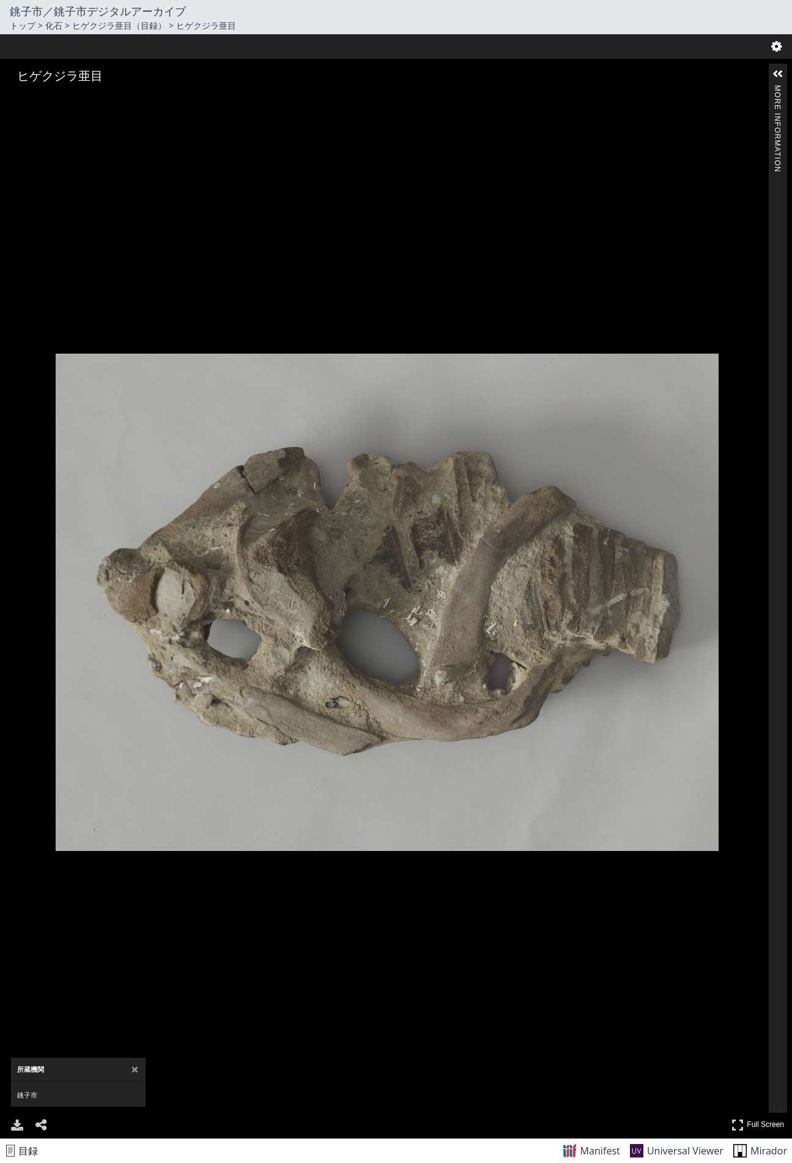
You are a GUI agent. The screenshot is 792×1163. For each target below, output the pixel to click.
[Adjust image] (69, 99)
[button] (778, 74)
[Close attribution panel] (135, 1070)
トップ (22, 25)
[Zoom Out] (35, 99)
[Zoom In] (18, 99)
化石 (53, 25)
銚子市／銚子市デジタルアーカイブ (98, 11)
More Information (777, 90)
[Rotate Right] (52, 99)
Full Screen (757, 1124)
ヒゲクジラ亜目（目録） (119, 25)
